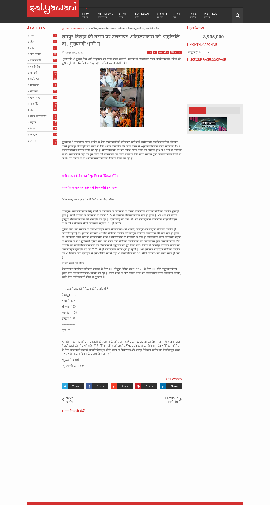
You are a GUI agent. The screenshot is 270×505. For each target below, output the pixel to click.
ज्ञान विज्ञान (35, 54)
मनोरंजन (34, 85)
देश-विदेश (35, 66)
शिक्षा (32, 128)
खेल (32, 42)
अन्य (32, 35)
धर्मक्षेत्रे (33, 72)
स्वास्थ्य (33, 141)
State (123, 15)
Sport (178, 15)
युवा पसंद (35, 97)
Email (176, 52)
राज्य (32, 110)
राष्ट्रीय (33, 122)
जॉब (32, 48)
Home (86, 15)
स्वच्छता (34, 134)
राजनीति (34, 103)
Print (163, 52)
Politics (210, 15)
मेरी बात (34, 91)
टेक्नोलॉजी (35, 60)
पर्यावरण (34, 79)
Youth (162, 15)
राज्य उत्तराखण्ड (174, 378)
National (142, 15)
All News (105, 15)
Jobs (193, 15)
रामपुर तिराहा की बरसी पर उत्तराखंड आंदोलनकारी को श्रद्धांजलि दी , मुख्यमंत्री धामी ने (119, 40)
